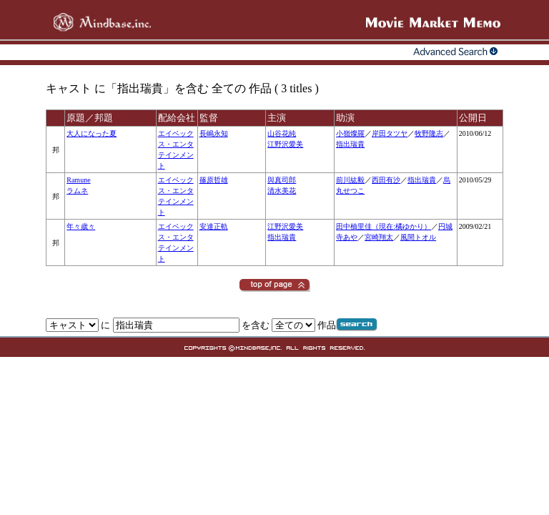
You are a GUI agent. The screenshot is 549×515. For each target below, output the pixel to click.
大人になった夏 (91, 133)
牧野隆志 (429, 133)
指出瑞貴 (350, 144)
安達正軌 (213, 226)
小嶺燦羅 (350, 133)
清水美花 (281, 191)
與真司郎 (281, 180)
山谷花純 (281, 133)
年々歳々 (80, 226)
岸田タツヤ (389, 133)
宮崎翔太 (379, 237)
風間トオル (418, 237)
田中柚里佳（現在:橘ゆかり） (383, 226)
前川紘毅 (350, 180)
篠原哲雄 (213, 180)
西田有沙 (386, 180)
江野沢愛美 (285, 144)
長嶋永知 (213, 133)
